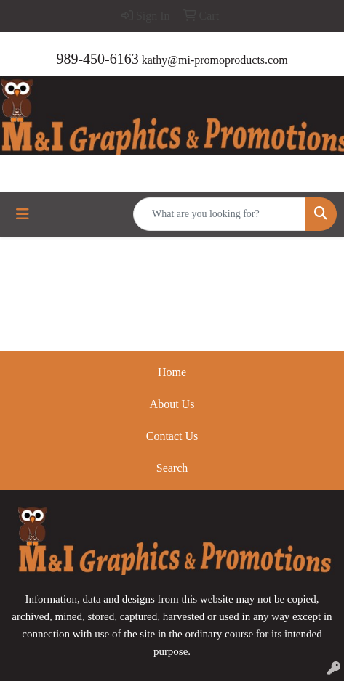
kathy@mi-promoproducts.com (215, 60)
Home (172, 372)
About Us (172, 404)
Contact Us (172, 436)
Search (172, 468)
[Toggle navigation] (22, 214)
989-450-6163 (97, 59)
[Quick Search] (219, 214)
